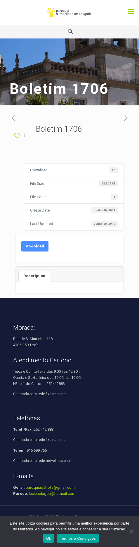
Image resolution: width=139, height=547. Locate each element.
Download (35, 246)
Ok (48, 538)
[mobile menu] (131, 12)
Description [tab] (34, 276)
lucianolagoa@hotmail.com (52, 493)
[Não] (132, 531)
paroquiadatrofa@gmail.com (50, 487)
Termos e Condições (78, 538)
